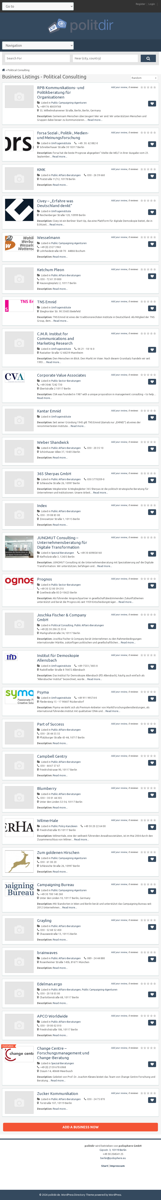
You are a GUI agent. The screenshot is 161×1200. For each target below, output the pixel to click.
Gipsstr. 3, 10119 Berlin (113, 1149)
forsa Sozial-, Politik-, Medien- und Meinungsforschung (63, 135)
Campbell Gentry (52, 756)
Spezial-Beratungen (62, 552)
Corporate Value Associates (61, 375)
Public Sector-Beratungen (66, 380)
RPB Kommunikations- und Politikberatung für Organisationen (60, 92)
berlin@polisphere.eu (113, 1158)
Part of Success (50, 724)
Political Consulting (62, 625)
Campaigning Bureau (55, 884)
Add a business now (80, 1127)
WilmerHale (47, 820)
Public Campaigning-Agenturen (69, 102)
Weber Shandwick (53, 442)
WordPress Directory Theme (77, 1194)
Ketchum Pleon (50, 269)
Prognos (44, 579)
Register (140, 4)
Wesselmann (48, 237)
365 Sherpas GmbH (54, 473)
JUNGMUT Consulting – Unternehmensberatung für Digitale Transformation (62, 542)
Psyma (43, 692)
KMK (41, 169)
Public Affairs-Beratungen (66, 175)
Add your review (119, 87)
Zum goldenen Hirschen (58, 852)
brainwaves (47, 952)
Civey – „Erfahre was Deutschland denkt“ (55, 203)
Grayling (44, 920)
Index (42, 505)
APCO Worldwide (52, 1016)
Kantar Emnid (49, 411)
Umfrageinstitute (61, 143)
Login (152, 4)
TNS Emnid (46, 302)
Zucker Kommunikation (57, 1093)
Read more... (95, 120)
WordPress (115, 1194)
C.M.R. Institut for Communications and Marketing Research (55, 338)
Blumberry (46, 788)
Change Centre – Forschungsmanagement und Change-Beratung (63, 1053)
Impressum (117, 1165)
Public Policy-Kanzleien (64, 826)
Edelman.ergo (49, 984)
